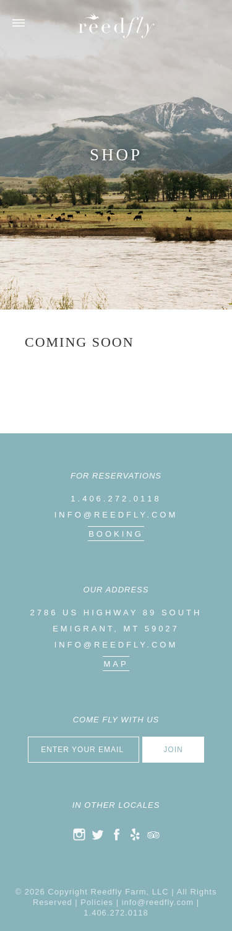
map (115, 664)
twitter (98, 834)
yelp (135, 834)
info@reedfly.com (116, 514)
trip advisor (153, 834)
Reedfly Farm (116, 26)
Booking (116, 534)
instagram (79, 834)
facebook (116, 834)
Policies (96, 902)
